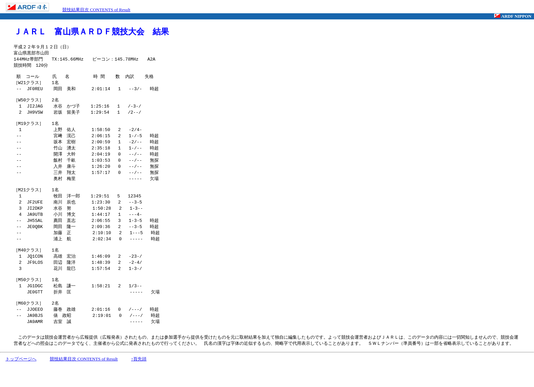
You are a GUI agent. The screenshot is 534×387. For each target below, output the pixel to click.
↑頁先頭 (139, 380)
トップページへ (20, 380)
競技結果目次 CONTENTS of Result (96, 9)
